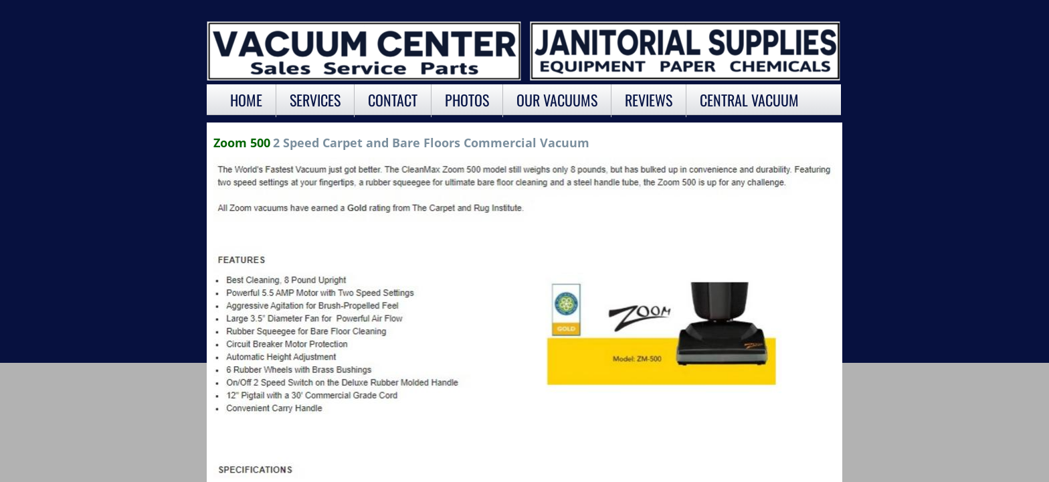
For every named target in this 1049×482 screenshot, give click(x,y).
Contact (392, 99)
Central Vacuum (749, 99)
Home (246, 99)
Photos (467, 99)
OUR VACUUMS (556, 99)
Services (315, 99)
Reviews (648, 99)
